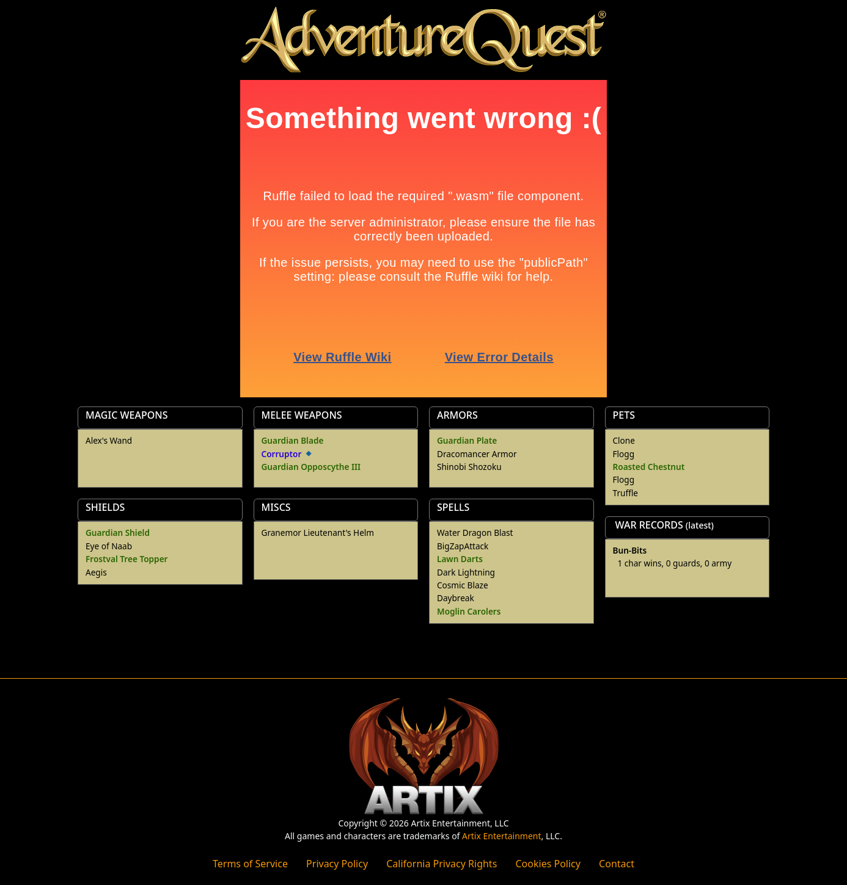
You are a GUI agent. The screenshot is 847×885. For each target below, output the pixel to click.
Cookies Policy (547, 863)
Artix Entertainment (501, 836)
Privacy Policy (337, 863)
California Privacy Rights (441, 863)
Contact (616, 863)
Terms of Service (250, 863)
